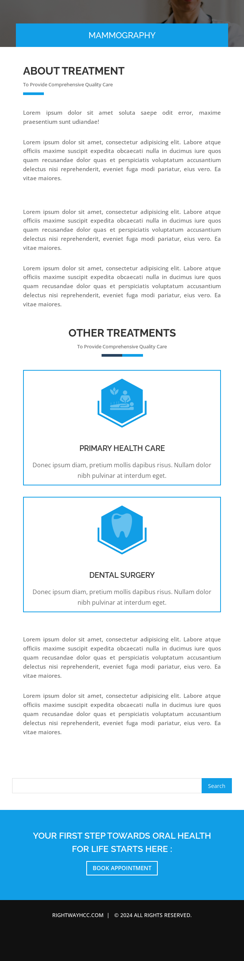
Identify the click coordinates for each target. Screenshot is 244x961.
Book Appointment (122, 868)
